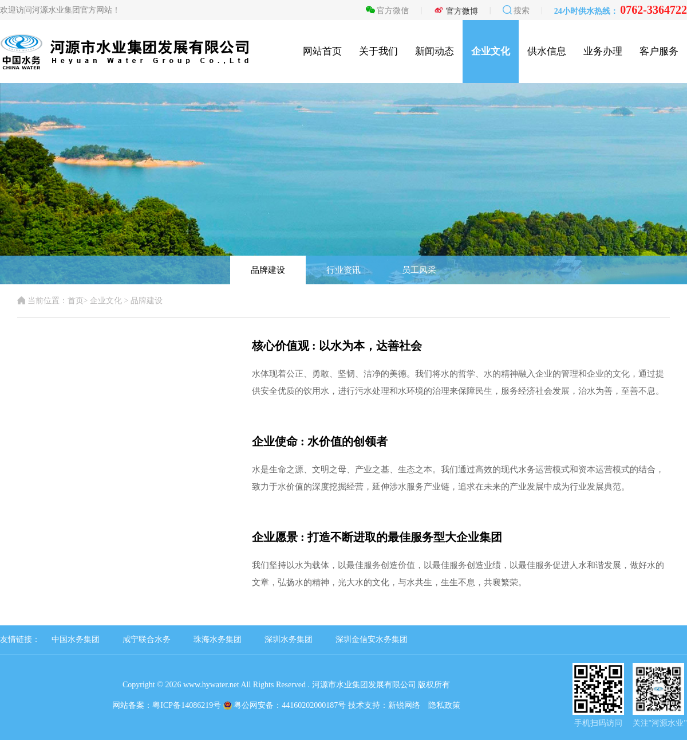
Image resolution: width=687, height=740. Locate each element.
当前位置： (42, 300)
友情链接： (20, 639)
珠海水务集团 (218, 639)
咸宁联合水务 (147, 639)
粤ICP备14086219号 (186, 705)
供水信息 (546, 51)
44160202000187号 (314, 705)
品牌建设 (268, 270)
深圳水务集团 (288, 639)
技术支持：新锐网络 (384, 705)
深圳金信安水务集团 (371, 639)
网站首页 (322, 51)
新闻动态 (434, 51)
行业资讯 (343, 270)
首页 (76, 300)
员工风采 (419, 270)
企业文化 (490, 51)
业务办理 (602, 51)
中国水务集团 (76, 639)
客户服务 (658, 51)
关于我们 (378, 51)
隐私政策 (444, 705)
